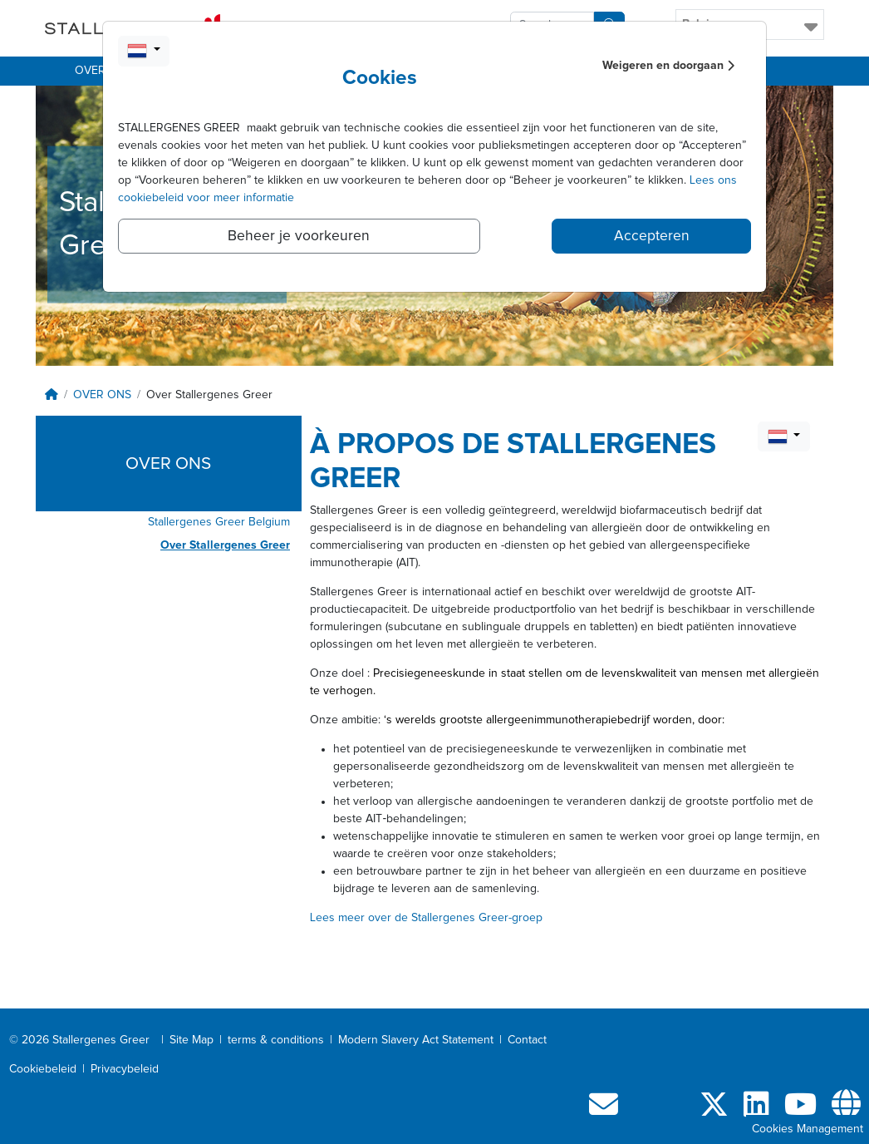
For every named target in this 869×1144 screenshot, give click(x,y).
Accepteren (652, 236)
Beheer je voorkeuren (299, 236)
